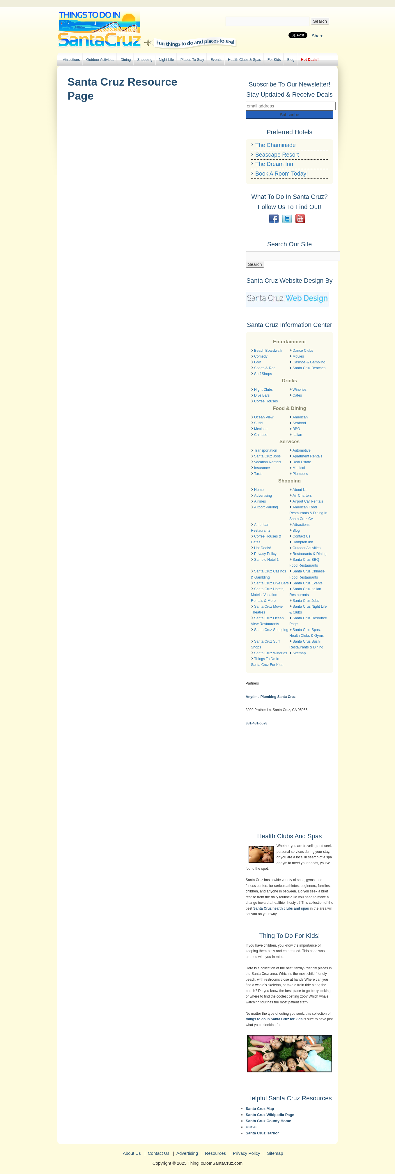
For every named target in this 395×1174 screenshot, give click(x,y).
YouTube (300, 218)
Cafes (297, 395)
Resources (215, 1153)
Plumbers (300, 474)
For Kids (274, 60)
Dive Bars (262, 395)
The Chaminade (275, 145)
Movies (298, 356)
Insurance (262, 468)
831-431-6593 (257, 723)
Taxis (258, 474)
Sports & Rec (264, 368)
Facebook (274, 218)
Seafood (299, 423)
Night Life (166, 60)
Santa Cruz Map (260, 1108)
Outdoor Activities (100, 60)
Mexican (261, 429)
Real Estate (302, 462)
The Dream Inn (274, 164)
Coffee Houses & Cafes (266, 539)
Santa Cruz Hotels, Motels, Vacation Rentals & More (267, 595)
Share (317, 35)
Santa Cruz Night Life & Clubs (308, 609)
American (300, 417)
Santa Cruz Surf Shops (265, 644)
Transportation (265, 450)
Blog (291, 60)
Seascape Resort (277, 154)
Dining (126, 60)
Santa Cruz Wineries (270, 653)
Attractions (71, 60)
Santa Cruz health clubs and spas (281, 908)
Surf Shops (263, 374)
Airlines (260, 501)
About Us (300, 490)
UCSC (251, 1127)
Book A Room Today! (281, 173)
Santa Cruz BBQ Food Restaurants (304, 562)
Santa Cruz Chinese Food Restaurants (307, 574)
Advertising (263, 496)
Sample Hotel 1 (266, 560)
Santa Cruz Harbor (262, 1133)
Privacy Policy (265, 554)
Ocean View (263, 417)
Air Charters (302, 496)
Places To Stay (192, 60)
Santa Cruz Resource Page (308, 621)
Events (216, 60)
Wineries (300, 390)
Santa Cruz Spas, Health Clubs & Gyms (306, 633)
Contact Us (301, 536)
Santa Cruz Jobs (267, 456)
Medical (299, 468)
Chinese (260, 435)
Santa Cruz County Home (268, 1121)
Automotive (302, 450)
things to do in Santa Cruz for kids (274, 1019)
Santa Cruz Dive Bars (271, 583)
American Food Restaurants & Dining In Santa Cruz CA (308, 513)
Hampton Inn (303, 542)
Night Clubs (263, 390)
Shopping (144, 60)
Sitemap (299, 653)
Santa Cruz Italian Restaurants (305, 592)
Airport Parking (266, 507)
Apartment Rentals (307, 456)
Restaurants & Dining (310, 554)
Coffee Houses (266, 401)
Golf (257, 362)
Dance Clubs (303, 351)
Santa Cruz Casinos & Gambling (268, 574)
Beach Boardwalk (268, 351)
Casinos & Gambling (309, 362)
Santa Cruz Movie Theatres (267, 609)
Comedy (261, 356)
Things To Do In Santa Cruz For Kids (267, 662)
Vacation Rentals (267, 462)
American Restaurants (260, 528)
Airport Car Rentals (308, 501)
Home (259, 490)
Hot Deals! (309, 60)
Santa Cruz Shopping (271, 630)
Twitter (287, 218)
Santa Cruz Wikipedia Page (270, 1115)
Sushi (258, 423)
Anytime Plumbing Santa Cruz (270, 697)
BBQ (296, 429)
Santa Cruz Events (308, 583)
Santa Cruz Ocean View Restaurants (267, 621)
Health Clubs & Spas (244, 60)
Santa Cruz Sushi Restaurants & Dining (306, 644)
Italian (297, 435)
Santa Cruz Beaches (309, 368)
